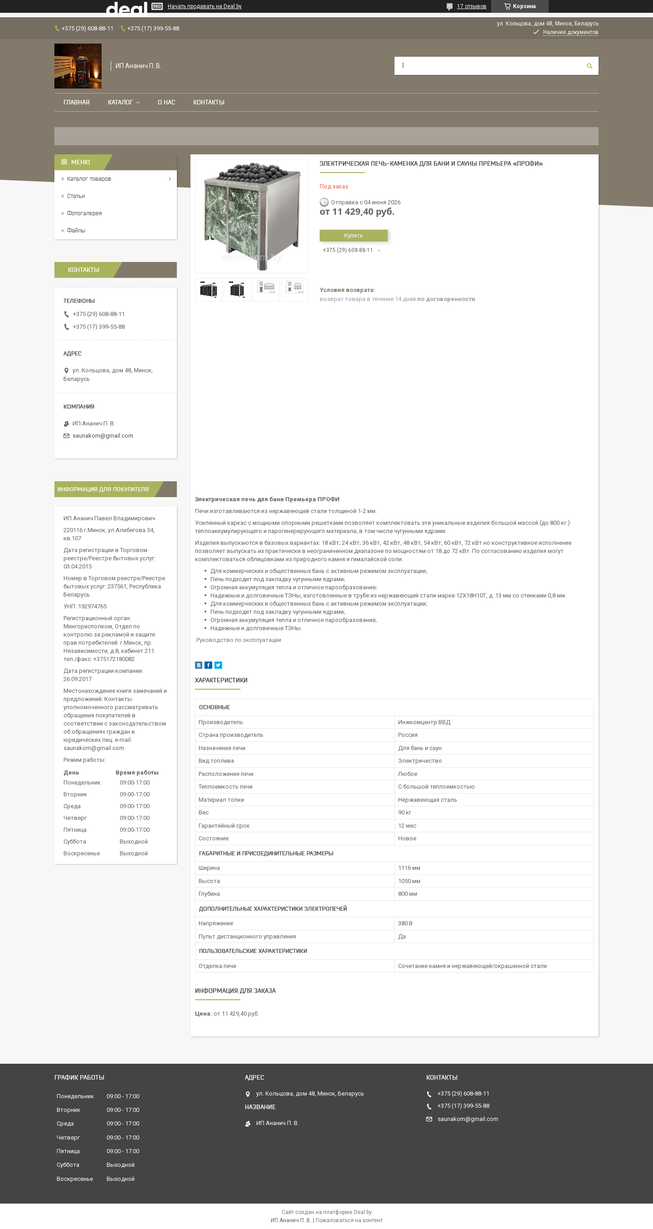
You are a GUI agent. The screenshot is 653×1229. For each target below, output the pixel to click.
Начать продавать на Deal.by (205, 6)
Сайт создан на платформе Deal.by (327, 1212)
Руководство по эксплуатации (238, 640)
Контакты (208, 102)
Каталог (120, 102)
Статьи (76, 195)
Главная (76, 102)
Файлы (76, 230)
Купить (353, 235)
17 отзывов (472, 6)
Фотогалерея (84, 213)
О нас (166, 102)
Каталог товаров (89, 178)
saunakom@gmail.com (103, 435)
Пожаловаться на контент (349, 1220)
